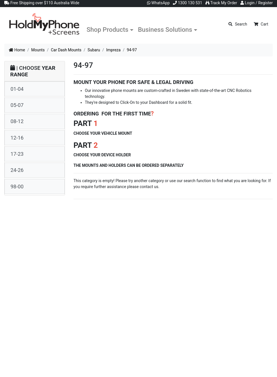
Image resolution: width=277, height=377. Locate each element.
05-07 (17, 105)
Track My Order (221, 3)
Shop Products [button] (107, 29)
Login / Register (256, 3)
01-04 (17, 89)
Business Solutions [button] (165, 29)
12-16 (17, 138)
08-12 (17, 121)
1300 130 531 (187, 3)
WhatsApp (158, 3)
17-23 (17, 154)
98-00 (17, 186)
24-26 (17, 170)
